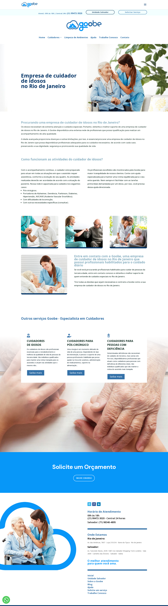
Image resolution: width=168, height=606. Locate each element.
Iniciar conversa (84, 478)
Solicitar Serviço (132, 12)
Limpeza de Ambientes (76, 38)
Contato (124, 38)
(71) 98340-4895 (107, 522)
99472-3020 (74, 13)
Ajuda (93, 38)
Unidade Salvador (100, 12)
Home (42, 38)
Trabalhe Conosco (108, 38)
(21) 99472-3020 (96, 518)
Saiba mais (35, 372)
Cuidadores (53, 38)
